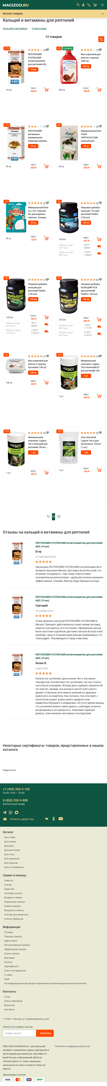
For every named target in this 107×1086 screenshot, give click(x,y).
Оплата (8, 962)
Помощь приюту (13, 936)
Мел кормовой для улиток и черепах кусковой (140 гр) (38, 364)
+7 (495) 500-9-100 (16, 789)
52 (58, 516)
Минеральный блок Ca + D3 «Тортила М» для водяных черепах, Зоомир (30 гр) (38, 212)
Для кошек (10, 841)
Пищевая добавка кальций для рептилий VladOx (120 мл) (37, 289)
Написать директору (18, 819)
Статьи (8, 884)
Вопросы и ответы (14, 910)
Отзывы (8, 932)
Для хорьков (11, 863)
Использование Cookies (17, 945)
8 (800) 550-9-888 (15, 800)
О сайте (8, 975)
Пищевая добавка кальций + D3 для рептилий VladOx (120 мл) (90, 212)
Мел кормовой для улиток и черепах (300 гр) (91, 57)
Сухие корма (39, 28)
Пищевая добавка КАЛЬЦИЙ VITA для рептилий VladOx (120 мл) (90, 289)
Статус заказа (11, 953)
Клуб (6, 979)
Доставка (9, 957)
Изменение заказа (14, 901)
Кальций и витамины (15, 28)
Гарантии (9, 889)
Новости (8, 880)
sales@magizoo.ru (12, 1061)
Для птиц (9, 854)
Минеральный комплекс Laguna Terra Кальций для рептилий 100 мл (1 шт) (38, 442)
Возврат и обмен (13, 897)
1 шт (86, 376)
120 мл (86, 222)
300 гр (86, 66)
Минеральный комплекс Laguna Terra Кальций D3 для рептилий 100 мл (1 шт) (90, 365)
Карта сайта (10, 940)
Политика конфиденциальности (72, 1046)
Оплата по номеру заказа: (18, 1026)
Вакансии (9, 1005)
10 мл (33, 69)
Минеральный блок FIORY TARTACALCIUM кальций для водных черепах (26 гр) (91, 136)
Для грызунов (11, 858)
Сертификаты (11, 966)
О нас (7, 996)
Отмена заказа (12, 906)
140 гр (33, 372)
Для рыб (8, 845)
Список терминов (13, 919)
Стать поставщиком (15, 970)
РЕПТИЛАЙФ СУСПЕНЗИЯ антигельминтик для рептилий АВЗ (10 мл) (37, 59)
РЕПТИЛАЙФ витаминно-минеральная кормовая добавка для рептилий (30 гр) (38, 136)
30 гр (33, 146)
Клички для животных (16, 914)
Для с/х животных (14, 867)
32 (53, 516)
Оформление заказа (15, 949)
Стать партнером (13, 1001)
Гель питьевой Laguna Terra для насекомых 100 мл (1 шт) (91, 442)
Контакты (9, 1009)
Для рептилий (12, 850)
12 (48, 516)
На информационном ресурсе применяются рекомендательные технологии (45, 983)
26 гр (86, 146)
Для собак (9, 837)
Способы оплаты (13, 893)
